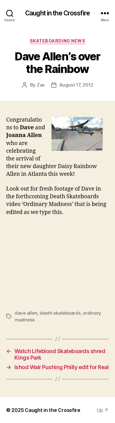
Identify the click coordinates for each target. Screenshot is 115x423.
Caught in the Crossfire (57, 13)
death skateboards (60, 313)
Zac (41, 85)
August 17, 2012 (76, 85)
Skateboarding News (57, 40)
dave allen (26, 313)
